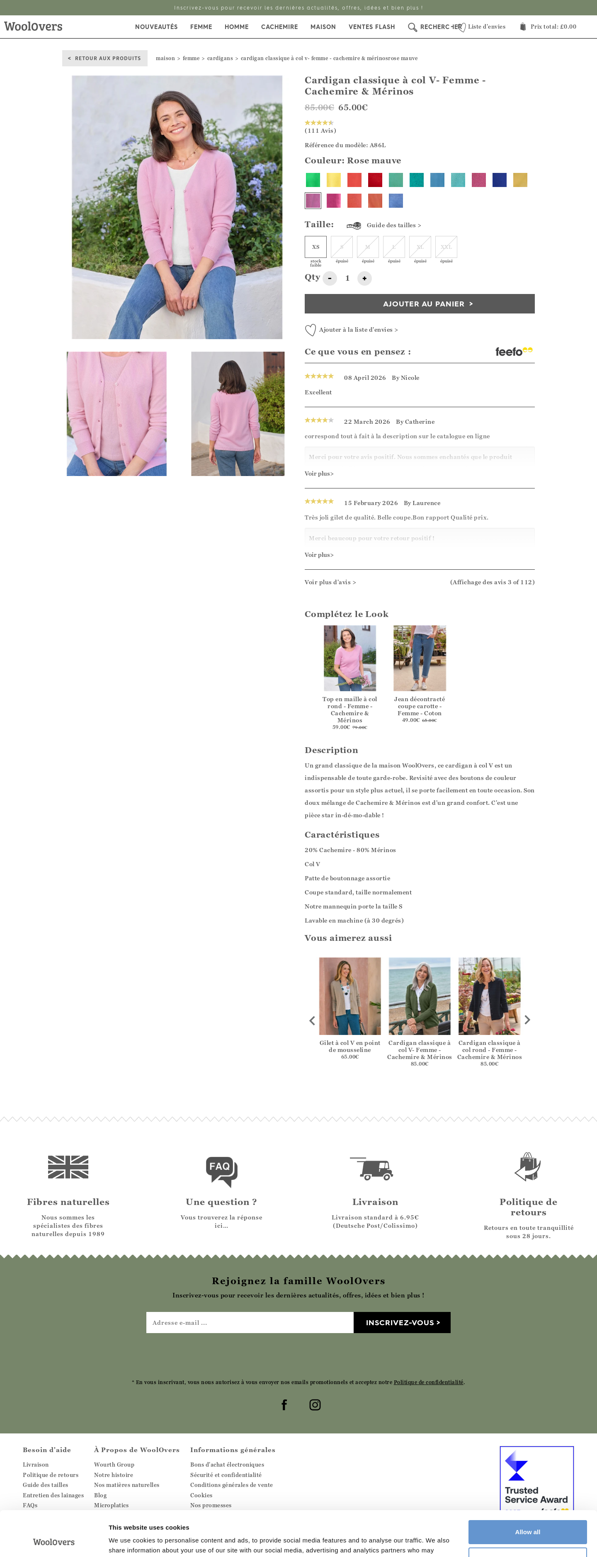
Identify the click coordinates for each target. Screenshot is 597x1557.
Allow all (528, 1489)
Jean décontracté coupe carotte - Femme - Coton (419, 706)
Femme (201, 27)
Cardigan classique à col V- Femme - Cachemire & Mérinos (419, 1049)
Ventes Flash (372, 27)
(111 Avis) (320, 127)
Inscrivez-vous (400, 1322)
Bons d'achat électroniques (227, 1464)
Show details (128, 1540)
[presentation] (298, 1355)
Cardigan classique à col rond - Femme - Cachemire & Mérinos (489, 1049)
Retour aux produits (108, 57)
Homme (237, 27)
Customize (528, 1516)
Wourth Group (114, 1464)
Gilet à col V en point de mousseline (350, 1046)
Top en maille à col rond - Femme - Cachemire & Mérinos (350, 709)
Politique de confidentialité (429, 1382)
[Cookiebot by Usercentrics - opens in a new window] (53, 1541)
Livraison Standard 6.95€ (298, 7)
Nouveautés (156, 27)
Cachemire (279, 27)
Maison (323, 27)
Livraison (36, 1464)
